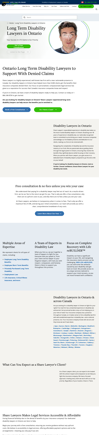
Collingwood (75, 328)
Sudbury (90, 342)
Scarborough (70, 342)
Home (11, 23)
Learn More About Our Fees (49, 214)
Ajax (56, 326)
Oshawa (79, 338)
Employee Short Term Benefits (16, 265)
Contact (74, 9)
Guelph (66, 331)
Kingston (88, 331)
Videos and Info (65, 9)
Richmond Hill (83, 340)
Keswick (81, 331)
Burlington (82, 326)
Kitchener (56, 333)
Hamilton (73, 331)
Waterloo (56, 347)
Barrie (67, 326)
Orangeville (65, 338)
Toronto (82, 345)
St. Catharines (81, 342)
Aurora (61, 326)
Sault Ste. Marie (58, 342)
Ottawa (86, 338)
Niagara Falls (77, 335)
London (70, 333)
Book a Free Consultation (16, 110)
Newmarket (67, 335)
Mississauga (57, 335)
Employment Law (11, 274)
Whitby (70, 347)
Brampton (56, 328)
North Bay (87, 335)
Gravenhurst (57, 331)
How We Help (42, 9)
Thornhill (74, 345)
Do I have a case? (86, 9)
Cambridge (66, 328)
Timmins (56, 345)
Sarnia (91, 340)
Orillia (72, 338)
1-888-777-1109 (90, 2)
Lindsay (64, 333)
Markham (78, 333)
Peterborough (64, 340)
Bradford (91, 326)
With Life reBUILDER (84, 262)
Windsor (77, 347)
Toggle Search (96, 9)
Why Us (50, 9)
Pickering (73, 340)
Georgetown (85, 328)
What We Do (33, 9)
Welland (64, 347)
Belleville (74, 326)
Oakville (56, 338)
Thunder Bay (65, 345)
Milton (92, 333)
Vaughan (89, 345)
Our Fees (57, 9)
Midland (86, 333)
